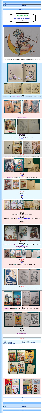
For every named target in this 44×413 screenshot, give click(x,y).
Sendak (19, 96)
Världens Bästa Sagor (22, 243)
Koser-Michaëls (14, 244)
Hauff (23, 113)
